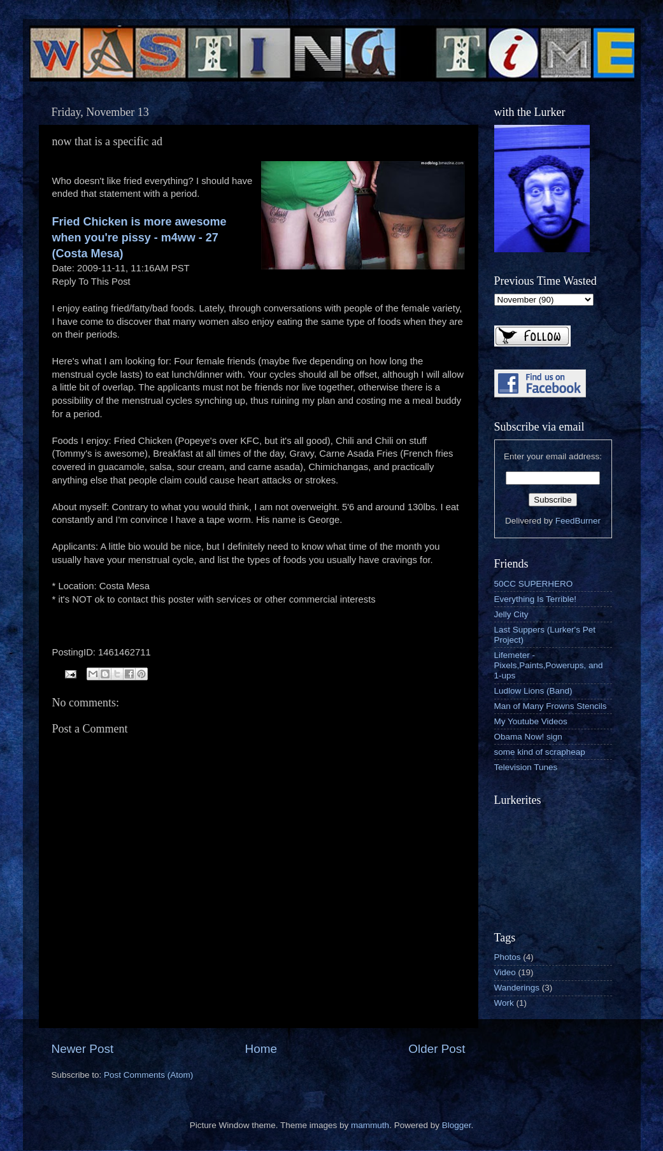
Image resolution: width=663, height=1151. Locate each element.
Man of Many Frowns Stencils (550, 706)
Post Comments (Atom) (148, 1075)
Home (261, 1048)
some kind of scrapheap (539, 752)
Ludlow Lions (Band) (533, 691)
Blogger (456, 1125)
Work (504, 1003)
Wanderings (517, 987)
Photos (507, 957)
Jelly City (511, 614)
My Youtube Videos (530, 721)
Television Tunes (526, 767)
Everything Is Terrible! (535, 599)
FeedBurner (578, 520)
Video (505, 972)
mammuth (370, 1125)
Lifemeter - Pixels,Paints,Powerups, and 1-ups (548, 665)
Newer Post (83, 1048)
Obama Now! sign (528, 736)
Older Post (436, 1048)
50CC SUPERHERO (533, 584)
